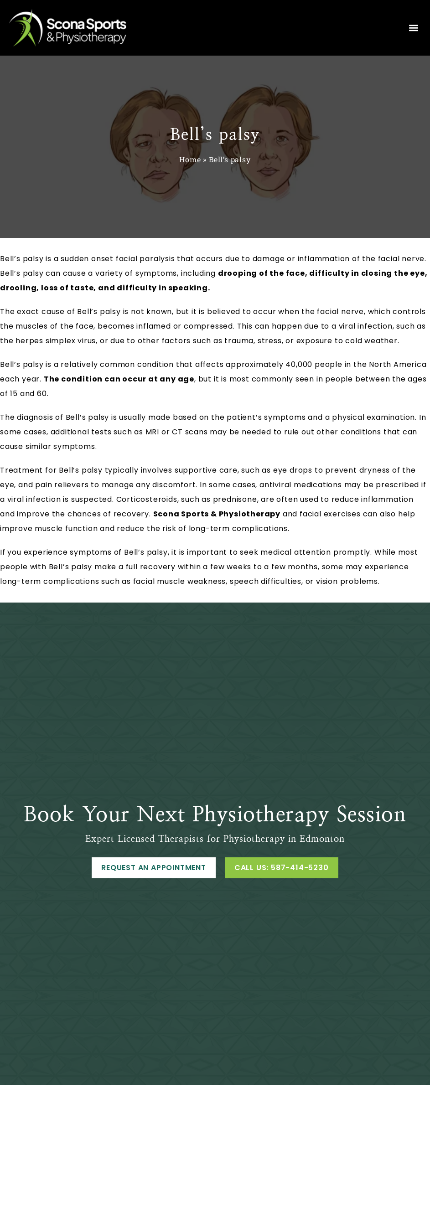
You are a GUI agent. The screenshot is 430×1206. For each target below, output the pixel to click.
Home (190, 159)
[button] (413, 28)
